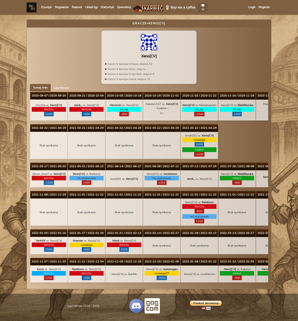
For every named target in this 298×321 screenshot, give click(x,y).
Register (264, 7)
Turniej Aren (40, 88)
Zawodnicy (124, 7)
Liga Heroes (61, 88)
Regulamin (62, 7)
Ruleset (77, 7)
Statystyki (107, 7)
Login (251, 7)
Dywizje (46, 7)
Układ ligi (91, 7)
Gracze (139, 23)
